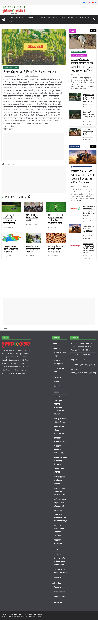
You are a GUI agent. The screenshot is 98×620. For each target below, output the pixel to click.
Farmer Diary (59, 596)
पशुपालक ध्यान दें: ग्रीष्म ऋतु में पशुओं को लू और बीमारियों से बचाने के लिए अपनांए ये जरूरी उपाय (89, 98)
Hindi (56, 381)
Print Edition (59, 591)
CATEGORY (51, 17)
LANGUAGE (31, 17)
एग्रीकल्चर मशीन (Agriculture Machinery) (81, 167)
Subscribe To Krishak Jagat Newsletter (60, 561)
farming (27, 76)
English (57, 386)
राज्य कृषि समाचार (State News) (11, 67)
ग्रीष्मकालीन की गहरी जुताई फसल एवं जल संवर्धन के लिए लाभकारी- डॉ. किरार (55, 219)
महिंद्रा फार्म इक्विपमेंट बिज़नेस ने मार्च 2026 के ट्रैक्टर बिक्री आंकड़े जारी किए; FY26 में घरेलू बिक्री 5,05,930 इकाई (88, 248)
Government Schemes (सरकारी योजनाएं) (60, 491)
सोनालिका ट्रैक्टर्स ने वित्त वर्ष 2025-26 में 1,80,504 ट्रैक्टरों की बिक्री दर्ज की (88, 229)
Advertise (83, 17)
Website (57, 587)
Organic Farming (35, 76)
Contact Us (13, 21)
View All (93, 31)
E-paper (42, 17)
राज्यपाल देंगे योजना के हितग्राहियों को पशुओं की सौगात (88, 132)
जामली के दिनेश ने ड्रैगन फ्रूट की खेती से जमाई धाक (33, 249)
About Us (19, 17)
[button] (24, 17)
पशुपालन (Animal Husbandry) (78, 55)
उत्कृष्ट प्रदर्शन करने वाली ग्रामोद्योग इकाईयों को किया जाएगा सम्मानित (9, 219)
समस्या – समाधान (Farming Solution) (60, 461)
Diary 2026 (59, 577)
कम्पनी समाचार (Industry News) (59, 480)
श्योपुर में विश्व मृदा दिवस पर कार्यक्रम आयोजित (32, 217)
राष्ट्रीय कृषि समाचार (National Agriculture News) (59, 407)
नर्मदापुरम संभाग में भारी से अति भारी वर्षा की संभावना (10, 249)
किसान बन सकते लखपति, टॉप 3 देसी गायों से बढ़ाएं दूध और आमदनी (89, 115)
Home (11, 17)
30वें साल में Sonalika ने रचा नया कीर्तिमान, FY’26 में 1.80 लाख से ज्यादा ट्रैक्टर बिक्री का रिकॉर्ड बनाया (82, 177)
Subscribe (71, 17)
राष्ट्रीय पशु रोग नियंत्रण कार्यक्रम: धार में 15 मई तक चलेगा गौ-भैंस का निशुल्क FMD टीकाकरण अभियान (82, 65)
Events (62, 17)
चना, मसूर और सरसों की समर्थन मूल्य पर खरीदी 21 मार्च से (55, 249)
